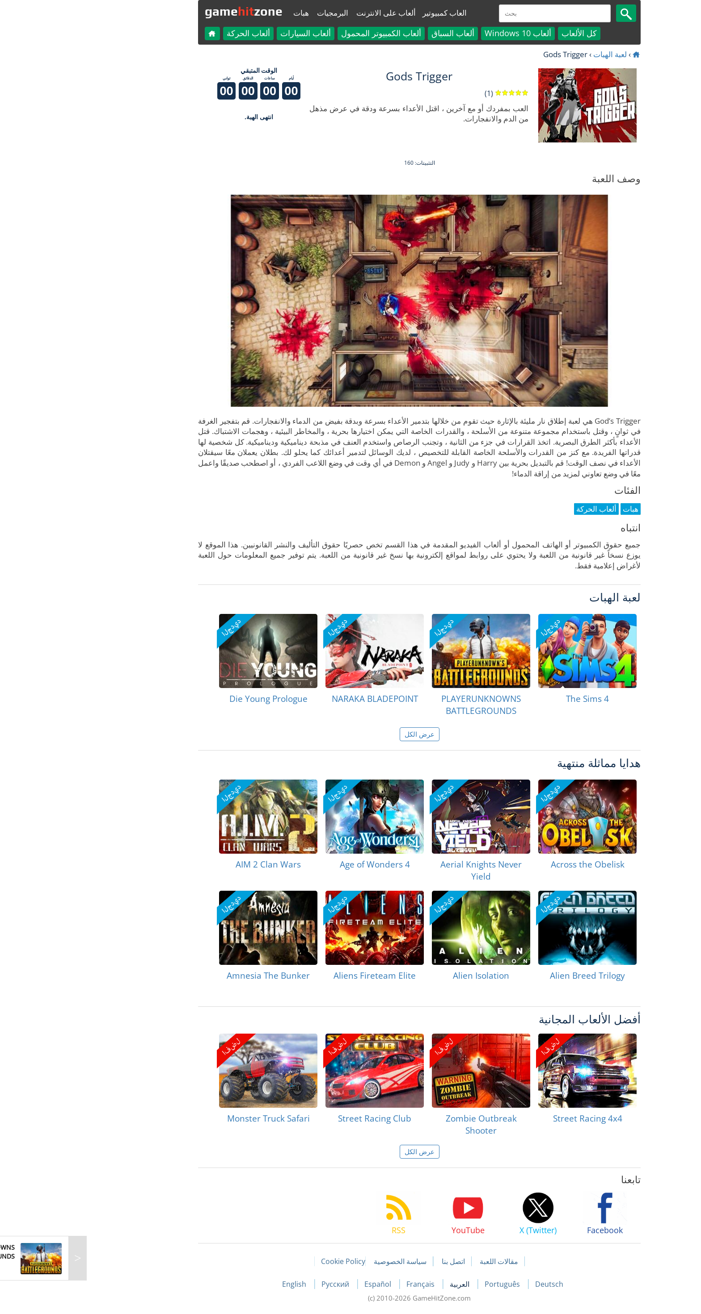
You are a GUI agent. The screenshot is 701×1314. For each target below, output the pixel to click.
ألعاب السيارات (236, 33)
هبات (232, 13)
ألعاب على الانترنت (317, 13)
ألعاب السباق (384, 33)
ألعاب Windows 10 (449, 33)
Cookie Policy (274, 1261)
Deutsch (480, 1284)
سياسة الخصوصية (331, 1261)
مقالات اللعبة (430, 1261)
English (226, 1284)
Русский (267, 1284)
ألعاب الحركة (179, 33)
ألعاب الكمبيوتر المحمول (312, 33)
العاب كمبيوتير (376, 13)
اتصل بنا (384, 1261)
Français (352, 1284)
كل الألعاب (510, 33)
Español (310, 1284)
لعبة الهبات (541, 54)
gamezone (175, 11)
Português (434, 1284)
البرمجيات (263, 13)
